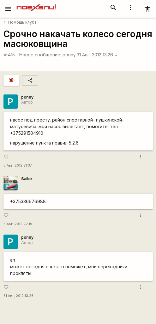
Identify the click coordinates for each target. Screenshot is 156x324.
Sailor (26, 178)
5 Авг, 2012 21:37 (17, 165)
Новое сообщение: (40, 54)
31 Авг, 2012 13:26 (97, 54)
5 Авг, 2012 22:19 (17, 224)
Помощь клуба (20, 22)
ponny (69, 54)
